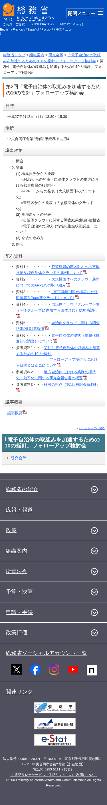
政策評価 (16, 632)
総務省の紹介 (22, 489)
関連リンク (19, 692)
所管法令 (16, 571)
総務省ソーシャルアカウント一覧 (46, 653)
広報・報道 (19, 510)
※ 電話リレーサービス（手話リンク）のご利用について (53, 774)
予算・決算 (19, 592)
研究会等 (56, 55)
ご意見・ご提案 (14, 24)
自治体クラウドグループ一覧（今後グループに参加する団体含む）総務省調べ (58, 310)
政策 (11, 530)
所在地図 (75, 764)
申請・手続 (19, 612)
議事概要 (17, 413)
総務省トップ (14, 55)
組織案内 (36, 55)
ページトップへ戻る (92, 428)
